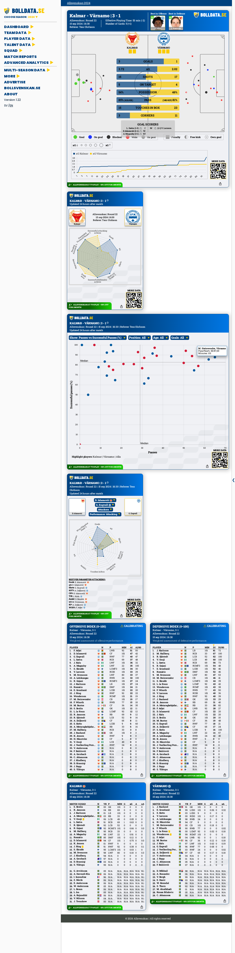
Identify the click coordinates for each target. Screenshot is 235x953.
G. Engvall (103, 520)
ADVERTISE (14, 82)
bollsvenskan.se (22, 87)
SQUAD (13, 50)
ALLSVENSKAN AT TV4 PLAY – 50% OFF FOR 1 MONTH (97, 185)
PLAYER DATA (20, 38)
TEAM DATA (18, 32)
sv (6, 105)
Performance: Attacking (103, 529)
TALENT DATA (20, 44)
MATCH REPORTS (20, 56)
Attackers (103, 524)
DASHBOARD (19, 26)
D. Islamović (103, 515)
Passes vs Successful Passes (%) (100, 353)
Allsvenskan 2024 (78, 3)
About (11, 94)
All (144, 353)
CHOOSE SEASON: (19, 17)
